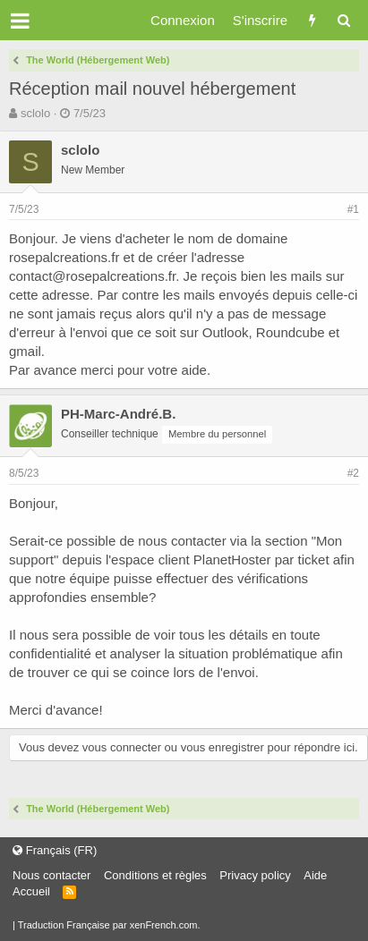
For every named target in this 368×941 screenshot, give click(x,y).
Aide (315, 875)
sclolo (35, 113)
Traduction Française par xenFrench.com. (109, 925)
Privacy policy (254, 875)
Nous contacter (51, 875)
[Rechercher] (343, 20)
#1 (353, 209)
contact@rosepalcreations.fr (92, 276)
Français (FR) (55, 850)
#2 (353, 473)
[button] (20, 20)
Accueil (31, 891)
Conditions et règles (155, 875)
